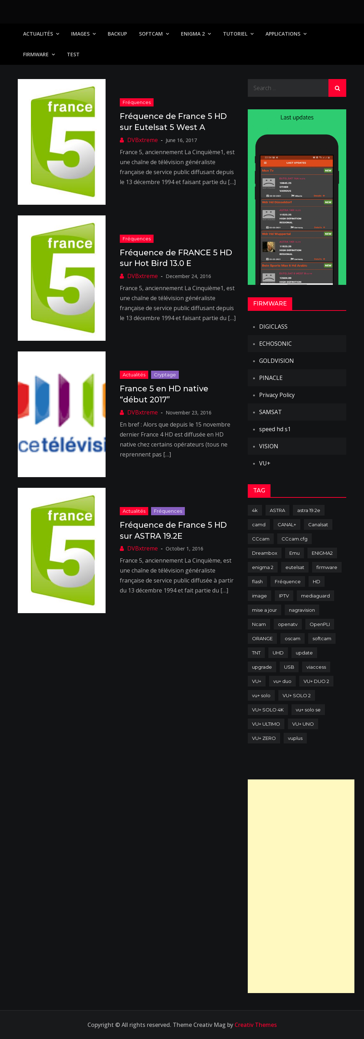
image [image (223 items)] (259, 596)
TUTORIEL (235, 33)
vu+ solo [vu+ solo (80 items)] (261, 695)
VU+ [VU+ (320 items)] (256, 681)
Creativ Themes (256, 1025)
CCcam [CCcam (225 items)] (260, 539)
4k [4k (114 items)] (255, 510)
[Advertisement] (301, 886)
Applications (283, 33)
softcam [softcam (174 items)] (321, 638)
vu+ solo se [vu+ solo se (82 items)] (308, 709)
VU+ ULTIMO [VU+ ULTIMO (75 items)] (266, 724)
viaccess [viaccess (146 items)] (316, 667)
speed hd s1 (275, 429)
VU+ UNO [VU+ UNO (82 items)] (303, 724)
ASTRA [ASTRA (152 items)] (277, 510)
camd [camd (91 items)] (259, 524)
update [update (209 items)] (304, 653)
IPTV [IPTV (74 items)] (284, 596)
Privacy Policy (277, 395)
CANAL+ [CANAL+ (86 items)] (287, 524)
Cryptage (165, 374)
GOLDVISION (276, 361)
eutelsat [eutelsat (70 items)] (294, 567)
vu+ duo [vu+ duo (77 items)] (282, 681)
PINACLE (271, 378)
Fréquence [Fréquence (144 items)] (288, 581)
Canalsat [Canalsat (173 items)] (318, 524)
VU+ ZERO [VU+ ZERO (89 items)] (264, 738)
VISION (268, 446)
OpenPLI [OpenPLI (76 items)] (320, 624)
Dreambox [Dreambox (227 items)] (264, 553)
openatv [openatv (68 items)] (288, 624)
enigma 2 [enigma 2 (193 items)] (262, 567)
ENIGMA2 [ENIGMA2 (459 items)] (322, 553)
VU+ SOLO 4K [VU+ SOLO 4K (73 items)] (268, 709)
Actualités (38, 33)
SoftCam (151, 33)
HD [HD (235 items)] (316, 581)
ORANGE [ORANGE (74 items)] (262, 638)
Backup (117, 33)
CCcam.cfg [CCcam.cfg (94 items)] (294, 539)
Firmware (36, 54)
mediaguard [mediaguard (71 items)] (315, 596)
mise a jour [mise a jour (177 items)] (264, 610)
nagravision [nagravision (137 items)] (302, 610)
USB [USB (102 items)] (289, 667)
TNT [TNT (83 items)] (256, 653)
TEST (73, 54)
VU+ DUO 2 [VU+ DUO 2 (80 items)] (316, 681)
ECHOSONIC (275, 344)
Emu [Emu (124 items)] (294, 553)
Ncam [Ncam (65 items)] (259, 624)
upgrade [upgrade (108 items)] (262, 667)
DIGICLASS (273, 326)
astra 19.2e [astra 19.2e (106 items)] (308, 510)
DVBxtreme (142, 140)
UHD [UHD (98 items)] (278, 653)
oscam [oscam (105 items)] (292, 638)
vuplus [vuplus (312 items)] (295, 738)
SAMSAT (270, 412)
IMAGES (80, 33)
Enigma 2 (193, 33)
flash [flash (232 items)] (257, 581)
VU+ (265, 463)
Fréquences (137, 102)
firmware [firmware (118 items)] (326, 567)
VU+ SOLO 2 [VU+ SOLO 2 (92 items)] (297, 695)
